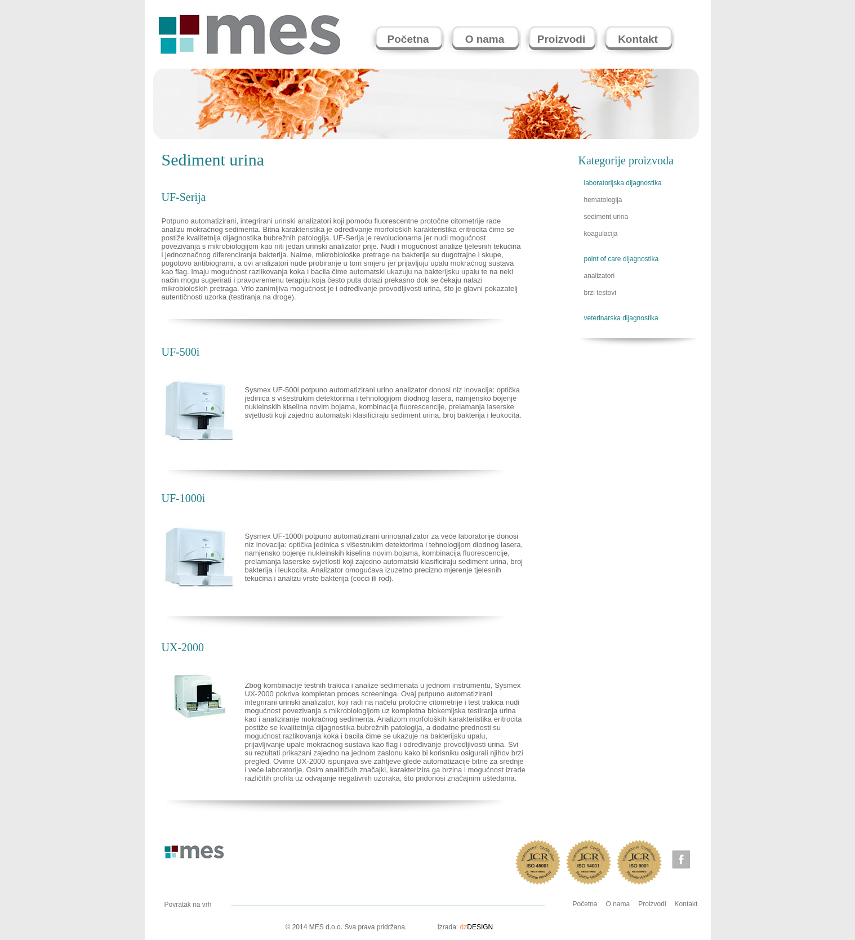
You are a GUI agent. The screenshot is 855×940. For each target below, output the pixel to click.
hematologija (603, 200)
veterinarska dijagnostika (621, 318)
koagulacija (601, 234)
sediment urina (606, 217)
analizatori (599, 276)
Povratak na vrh (188, 904)
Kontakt (686, 904)
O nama (618, 904)
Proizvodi (652, 904)
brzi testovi (600, 293)
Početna (585, 904)
